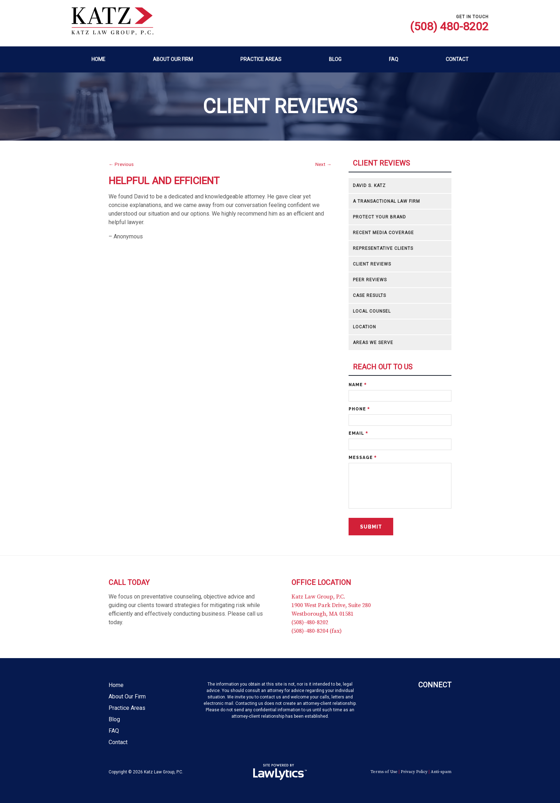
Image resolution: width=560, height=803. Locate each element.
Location (364, 326)
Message (362, 457)
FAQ (393, 59)
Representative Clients (383, 248)
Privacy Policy (414, 771)
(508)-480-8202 (309, 622)
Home (98, 59)
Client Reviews (381, 163)
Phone (359, 408)
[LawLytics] (280, 772)
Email (358, 433)
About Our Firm (173, 59)
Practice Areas (260, 59)
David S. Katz (369, 185)
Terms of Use (384, 771)
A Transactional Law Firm (386, 201)
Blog (335, 59)
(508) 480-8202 (449, 26)
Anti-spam (441, 771)
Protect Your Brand (379, 216)
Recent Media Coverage (383, 232)
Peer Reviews (370, 279)
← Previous (121, 164)
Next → (323, 164)
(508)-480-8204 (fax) (316, 631)
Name (357, 384)
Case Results (369, 295)
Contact (457, 59)
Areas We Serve (373, 342)
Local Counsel (372, 311)
